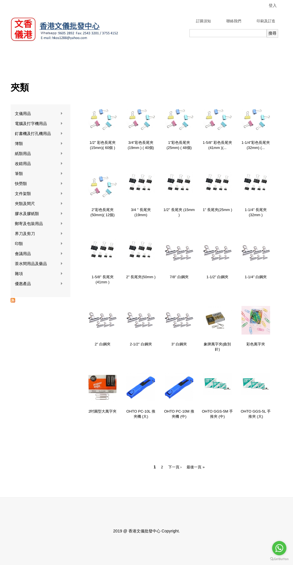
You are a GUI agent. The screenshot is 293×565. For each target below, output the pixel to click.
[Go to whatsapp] (279, 548)
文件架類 (39, 193)
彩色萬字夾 (255, 344)
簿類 (39, 143)
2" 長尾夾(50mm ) (141, 277)
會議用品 (39, 253)
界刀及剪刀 (39, 233)
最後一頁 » (196, 467)
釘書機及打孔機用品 (39, 133)
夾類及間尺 (39, 203)
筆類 (39, 173)
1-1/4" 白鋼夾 (256, 277)
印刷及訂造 (266, 21)
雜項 (39, 273)
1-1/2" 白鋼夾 (217, 277)
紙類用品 (39, 153)
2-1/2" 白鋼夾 (141, 344)
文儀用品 (39, 113)
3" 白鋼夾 (179, 344)
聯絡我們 (233, 21)
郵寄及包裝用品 (39, 223)
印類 (39, 243)
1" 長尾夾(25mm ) (217, 210)
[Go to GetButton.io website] (279, 559)
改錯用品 (39, 163)
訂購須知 (203, 21)
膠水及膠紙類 (39, 213)
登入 (273, 5)
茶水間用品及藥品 (39, 263)
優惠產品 (39, 283)
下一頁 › (175, 467)
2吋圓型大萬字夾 (102, 411)
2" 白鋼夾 (102, 344)
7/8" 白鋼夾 (179, 277)
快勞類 (39, 183)
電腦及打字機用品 (39, 123)
